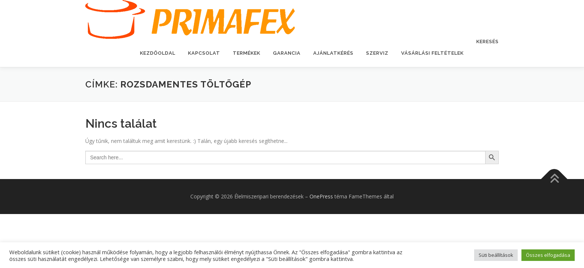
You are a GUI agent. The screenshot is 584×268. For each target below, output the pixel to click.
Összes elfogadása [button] (548, 255)
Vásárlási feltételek (432, 53)
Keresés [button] (487, 41)
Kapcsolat (204, 53)
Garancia (287, 53)
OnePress (321, 196)
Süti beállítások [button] (496, 255)
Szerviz (377, 53)
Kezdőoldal (157, 53)
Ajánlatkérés (333, 53)
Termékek (246, 53)
